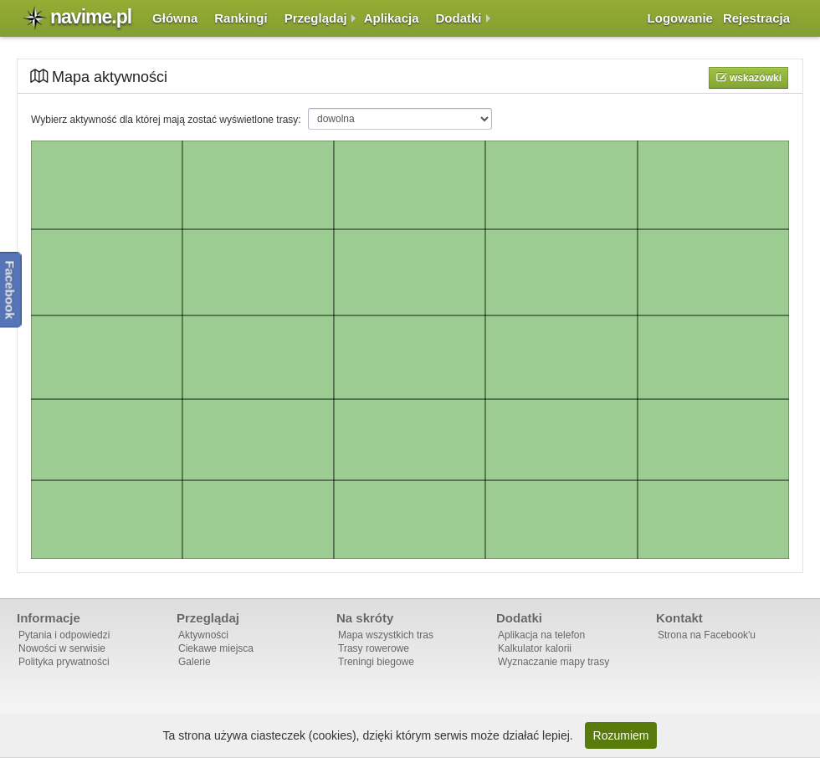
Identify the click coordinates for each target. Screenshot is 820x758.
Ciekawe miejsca (216, 648)
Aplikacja (391, 18)
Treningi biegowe (376, 662)
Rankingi (240, 18)
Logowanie (680, 18)
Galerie (194, 662)
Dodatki (459, 18)
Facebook (10, 290)
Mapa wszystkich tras (385, 635)
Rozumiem (621, 735)
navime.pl (90, 17)
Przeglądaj (315, 18)
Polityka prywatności (64, 662)
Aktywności (203, 635)
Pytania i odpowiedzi (64, 635)
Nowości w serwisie (61, 648)
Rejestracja (756, 18)
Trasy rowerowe (373, 648)
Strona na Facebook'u (707, 635)
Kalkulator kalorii (534, 648)
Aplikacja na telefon (541, 635)
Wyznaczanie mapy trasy (553, 662)
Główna (174, 18)
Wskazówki (754, 78)
